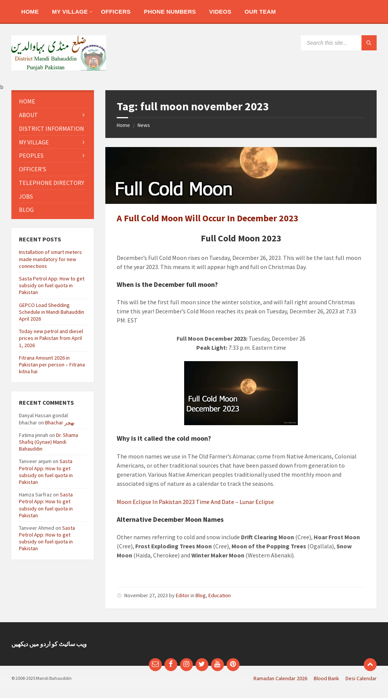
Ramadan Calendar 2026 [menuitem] (280, 678)
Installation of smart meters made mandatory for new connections (50, 259)
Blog (201, 595)
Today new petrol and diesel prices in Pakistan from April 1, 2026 (51, 338)
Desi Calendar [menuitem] (361, 678)
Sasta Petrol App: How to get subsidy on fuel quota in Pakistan (51, 285)
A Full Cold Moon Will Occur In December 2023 (208, 218)
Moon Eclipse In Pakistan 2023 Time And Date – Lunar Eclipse (195, 502)
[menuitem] (30, 11)
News (144, 125)
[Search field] (339, 42)
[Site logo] (58, 68)
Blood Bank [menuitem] (326, 678)
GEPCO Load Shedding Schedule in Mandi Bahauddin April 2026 (51, 312)
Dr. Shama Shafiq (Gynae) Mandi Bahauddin (48, 442)
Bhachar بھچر (60, 422)
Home (123, 125)
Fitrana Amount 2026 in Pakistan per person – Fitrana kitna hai (52, 364)
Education (219, 595)
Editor (182, 595)
